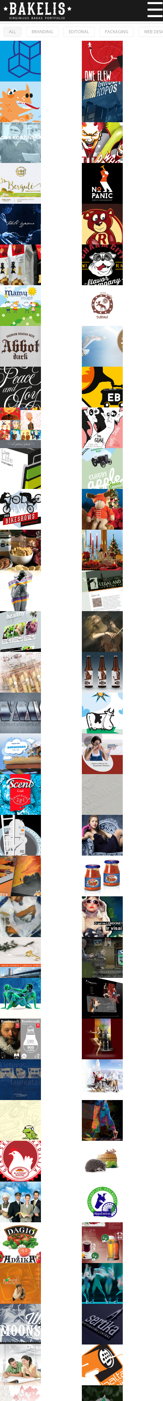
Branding (42, 32)
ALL (12, 32)
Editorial (79, 32)
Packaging (116, 32)
